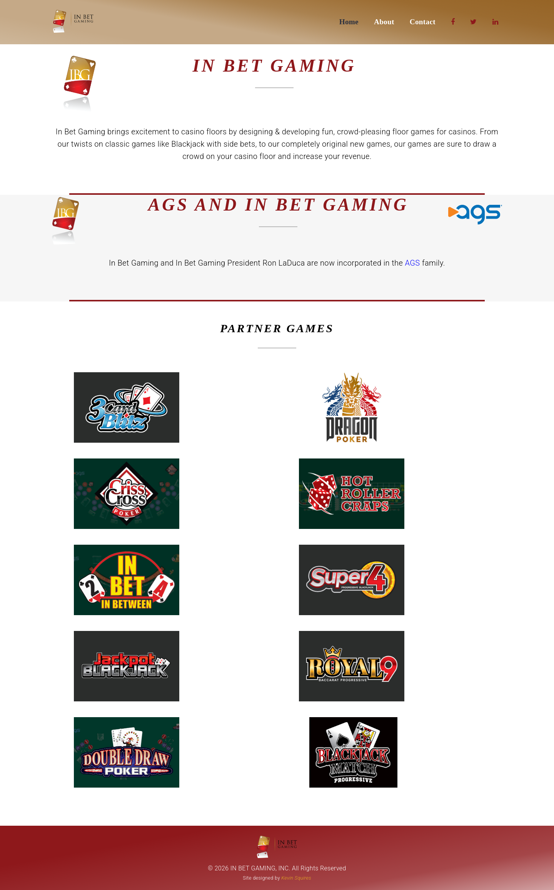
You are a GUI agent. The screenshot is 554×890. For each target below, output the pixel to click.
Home (349, 22)
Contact (423, 22)
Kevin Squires (296, 878)
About (384, 22)
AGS (413, 263)
